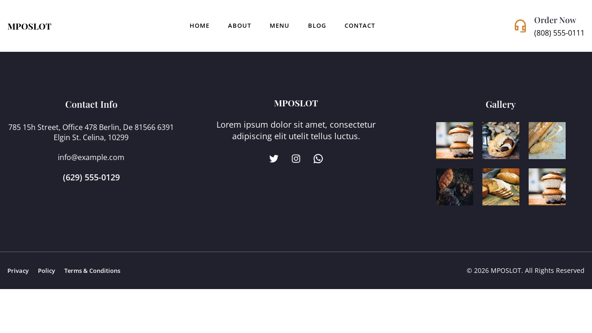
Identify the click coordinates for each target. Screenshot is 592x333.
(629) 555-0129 (91, 177)
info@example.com (91, 157)
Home (200, 26)
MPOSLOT (29, 26)
